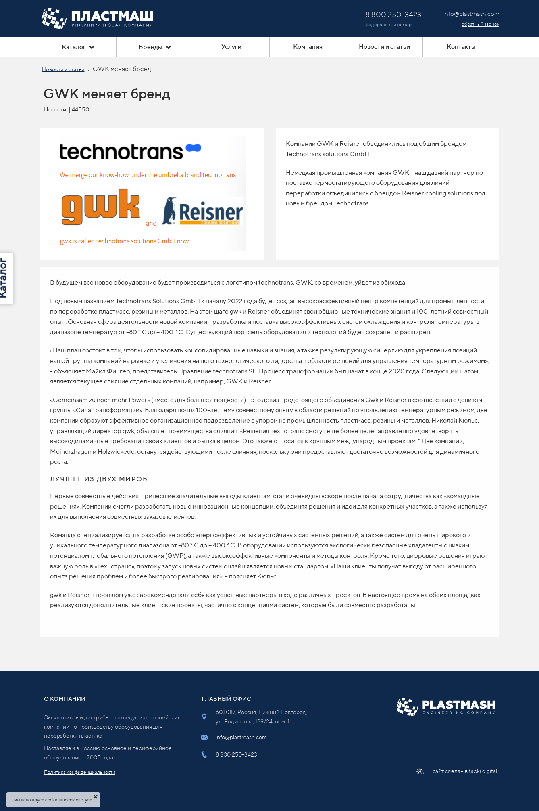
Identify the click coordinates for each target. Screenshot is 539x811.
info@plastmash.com (241, 737)
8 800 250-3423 (236, 754)
